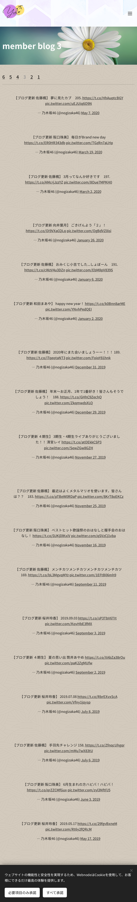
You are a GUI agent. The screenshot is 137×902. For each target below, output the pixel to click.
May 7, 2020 (90, 112)
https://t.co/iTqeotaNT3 (45, 357)
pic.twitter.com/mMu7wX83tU (68, 750)
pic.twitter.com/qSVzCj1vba (93, 535)
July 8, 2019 (90, 711)
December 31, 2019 (90, 366)
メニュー (130, 13)
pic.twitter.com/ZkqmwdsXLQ (68, 402)
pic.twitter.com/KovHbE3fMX (68, 623)
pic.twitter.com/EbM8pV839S (89, 269)
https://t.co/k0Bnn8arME (105, 303)
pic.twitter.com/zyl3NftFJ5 (89, 790)
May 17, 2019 (90, 838)
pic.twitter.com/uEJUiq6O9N (68, 103)
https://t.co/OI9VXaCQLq (46, 230)
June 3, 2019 (90, 799)
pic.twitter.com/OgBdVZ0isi (89, 230)
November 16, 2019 (90, 544)
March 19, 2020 (90, 151)
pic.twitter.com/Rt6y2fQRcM (68, 829)
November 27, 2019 (90, 457)
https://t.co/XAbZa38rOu (105, 657)
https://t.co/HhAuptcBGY (102, 97)
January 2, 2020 (90, 318)
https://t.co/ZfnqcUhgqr (105, 745)
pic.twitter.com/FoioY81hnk (88, 357)
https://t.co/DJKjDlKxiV (51, 535)
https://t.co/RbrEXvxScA (97, 696)
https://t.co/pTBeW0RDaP (56, 496)
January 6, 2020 (90, 279)
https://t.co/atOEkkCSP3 (81, 442)
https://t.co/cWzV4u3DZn (44, 269)
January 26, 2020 (90, 239)
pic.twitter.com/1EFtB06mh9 (92, 575)
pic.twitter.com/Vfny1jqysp (68, 702)
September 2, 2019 (90, 672)
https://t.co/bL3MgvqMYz (48, 575)
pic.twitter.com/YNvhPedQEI (68, 309)
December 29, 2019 (90, 412)
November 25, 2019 (90, 505)
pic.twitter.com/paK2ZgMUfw (68, 663)
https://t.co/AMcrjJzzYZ (44, 182)
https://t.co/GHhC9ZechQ (81, 397)
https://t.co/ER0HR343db (44, 142)
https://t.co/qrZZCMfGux (47, 790)
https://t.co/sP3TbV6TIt (97, 617)
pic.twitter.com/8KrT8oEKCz (100, 496)
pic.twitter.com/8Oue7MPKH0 (88, 182)
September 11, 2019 (90, 584)
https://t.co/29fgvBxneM (97, 823)
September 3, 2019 (90, 632)
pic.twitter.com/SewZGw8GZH (68, 448)
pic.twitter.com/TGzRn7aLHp (89, 142)
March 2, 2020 (90, 191)
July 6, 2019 (90, 759)
